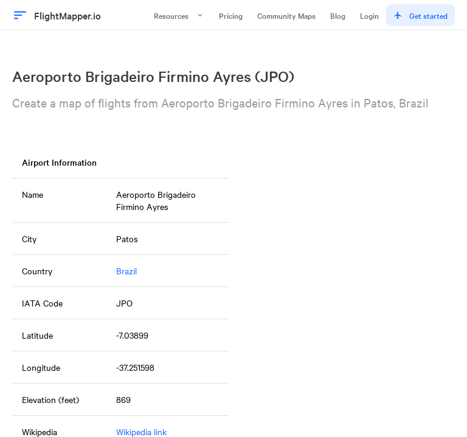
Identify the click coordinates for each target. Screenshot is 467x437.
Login (369, 15)
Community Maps (286, 15)
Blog (337, 15)
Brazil (126, 271)
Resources (179, 15)
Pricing (231, 15)
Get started (420, 15)
